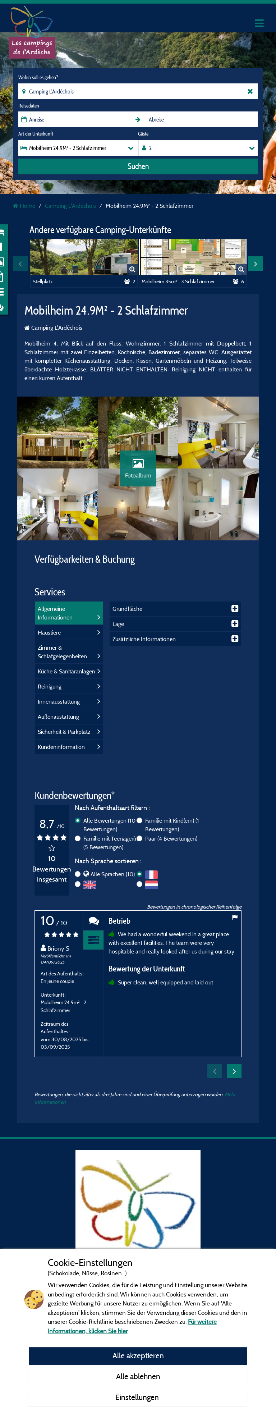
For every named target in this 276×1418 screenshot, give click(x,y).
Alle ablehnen (138, 1376)
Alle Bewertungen (109, 825)
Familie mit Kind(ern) (172, 825)
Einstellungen (138, 1397)
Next (255, 263)
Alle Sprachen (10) (113, 874)
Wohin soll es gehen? (38, 77)
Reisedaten (28, 105)
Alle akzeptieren (138, 1355)
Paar (171, 838)
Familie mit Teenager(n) (111, 843)
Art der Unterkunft (35, 134)
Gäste (143, 134)
